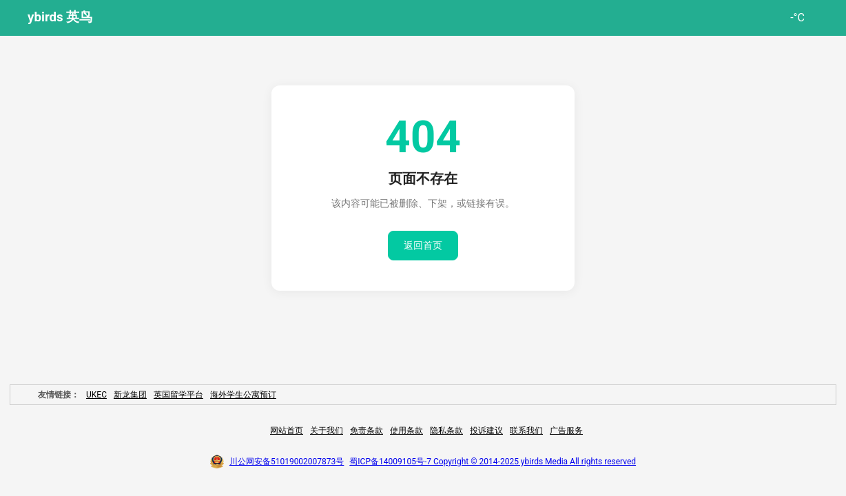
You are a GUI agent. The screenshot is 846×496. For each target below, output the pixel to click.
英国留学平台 (178, 395)
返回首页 (423, 245)
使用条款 (406, 430)
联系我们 (526, 430)
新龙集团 (130, 395)
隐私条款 (446, 430)
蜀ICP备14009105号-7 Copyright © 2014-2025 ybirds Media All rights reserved (492, 461)
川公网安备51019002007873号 (286, 461)
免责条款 (366, 430)
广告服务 (566, 430)
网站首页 (286, 430)
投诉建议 (486, 430)
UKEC (96, 395)
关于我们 (326, 430)
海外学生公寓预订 (243, 395)
